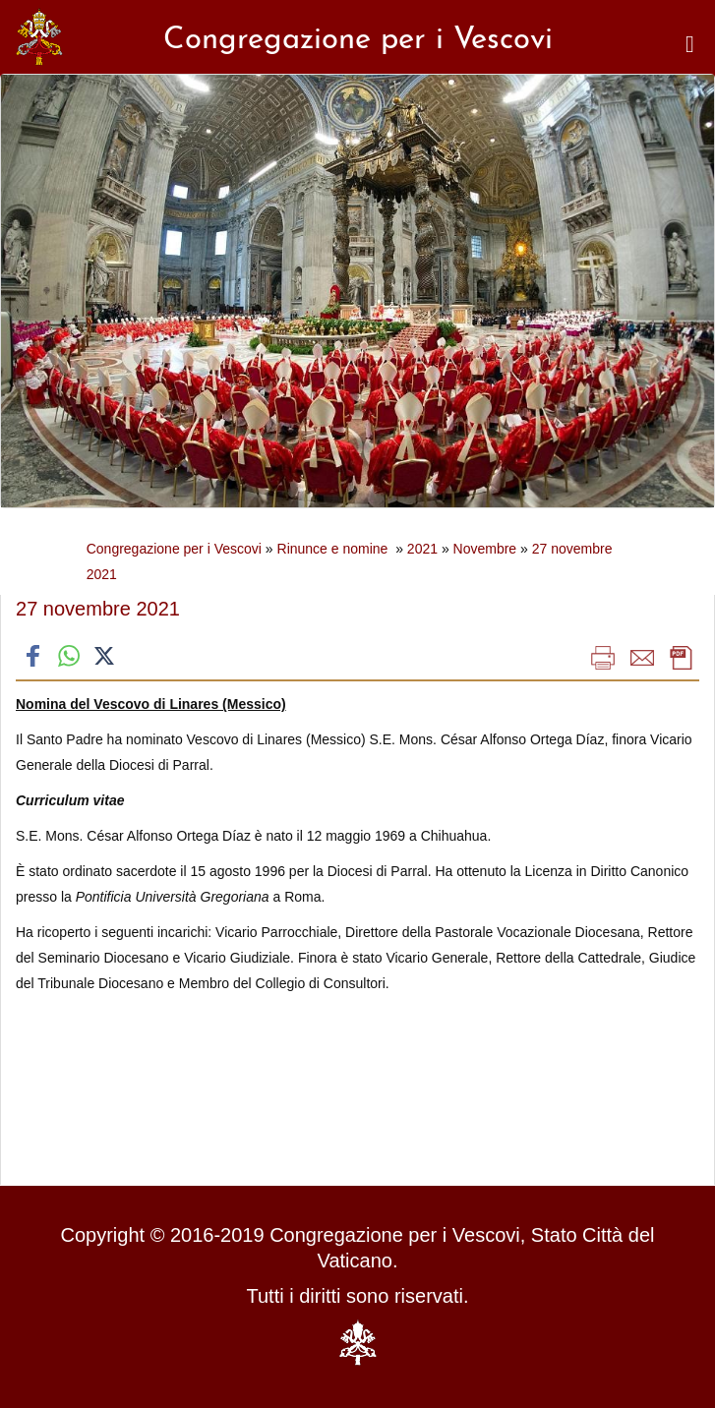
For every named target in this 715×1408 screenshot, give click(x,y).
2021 (422, 549)
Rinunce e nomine (334, 549)
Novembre (485, 549)
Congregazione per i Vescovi (174, 549)
